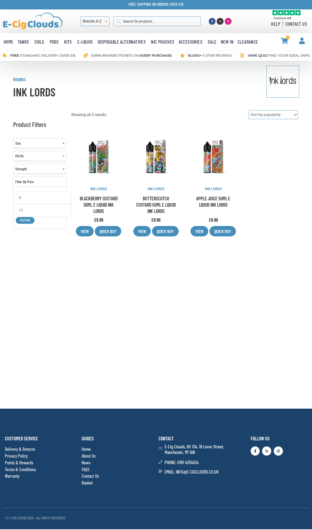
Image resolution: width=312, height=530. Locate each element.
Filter (25, 220)
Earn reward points (131, 55)
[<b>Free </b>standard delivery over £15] (4, 55)
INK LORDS (98, 189)
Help (275, 23)
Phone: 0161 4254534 (182, 463)
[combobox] (95, 21)
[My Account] (302, 41)
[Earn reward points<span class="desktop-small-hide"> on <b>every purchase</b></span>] (86, 55)
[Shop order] (273, 114)
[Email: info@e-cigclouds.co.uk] (160, 472)
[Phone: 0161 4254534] (160, 462)
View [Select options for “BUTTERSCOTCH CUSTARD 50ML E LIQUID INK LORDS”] (142, 231)
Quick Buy (108, 231)
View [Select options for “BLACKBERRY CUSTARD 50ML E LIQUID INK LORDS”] (84, 231)
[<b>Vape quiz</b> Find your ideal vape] (242, 55)
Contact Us (296, 23)
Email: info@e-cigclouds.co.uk (192, 472)
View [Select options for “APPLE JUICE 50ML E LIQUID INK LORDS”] (199, 231)
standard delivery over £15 (42, 55)
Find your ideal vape (279, 55)
